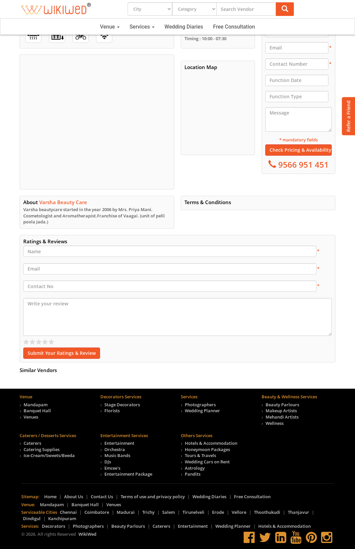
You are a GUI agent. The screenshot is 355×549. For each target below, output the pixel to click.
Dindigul (32, 518)
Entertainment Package (128, 474)
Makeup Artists (281, 411)
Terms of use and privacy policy (153, 497)
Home (50, 497)
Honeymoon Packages (207, 449)
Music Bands (117, 455)
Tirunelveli (193, 512)
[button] (285, 9)
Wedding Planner (202, 411)
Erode (218, 512)
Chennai (68, 512)
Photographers (200, 405)
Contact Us (102, 497)
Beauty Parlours (282, 405)
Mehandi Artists (282, 417)
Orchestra (114, 449)
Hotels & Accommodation (211, 443)
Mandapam (36, 405)
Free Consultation (234, 27)
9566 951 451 (302, 164)
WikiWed (87, 534)
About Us (73, 497)
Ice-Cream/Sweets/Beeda (49, 455)
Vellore (239, 512)
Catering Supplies (41, 449)
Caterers (32, 443)
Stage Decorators (122, 405)
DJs (107, 462)
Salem (168, 512)
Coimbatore (96, 512)
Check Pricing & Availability (300, 150)
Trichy (148, 512)
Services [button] (142, 27)
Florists (112, 411)
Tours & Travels (200, 455)
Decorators (53, 526)
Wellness (275, 423)
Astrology (195, 468)
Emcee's (112, 468)
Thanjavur (298, 512)
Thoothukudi (267, 512)
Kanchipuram (62, 518)
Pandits (192, 474)
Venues (31, 417)
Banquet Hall (37, 411)
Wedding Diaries (184, 27)
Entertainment (119, 443)
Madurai (126, 512)
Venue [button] (110, 27)
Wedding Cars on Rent (207, 462)
